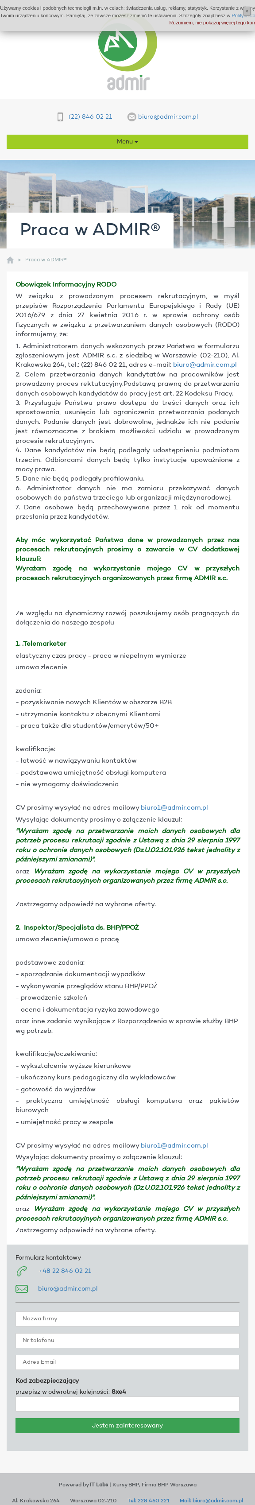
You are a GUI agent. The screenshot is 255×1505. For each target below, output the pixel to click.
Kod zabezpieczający (47, 1381)
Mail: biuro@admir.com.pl (211, 1501)
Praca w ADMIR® (46, 260)
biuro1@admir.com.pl (174, 808)
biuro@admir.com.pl (168, 117)
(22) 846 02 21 (90, 117)
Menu (127, 142)
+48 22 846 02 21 (64, 1271)
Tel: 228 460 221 (149, 1501)
